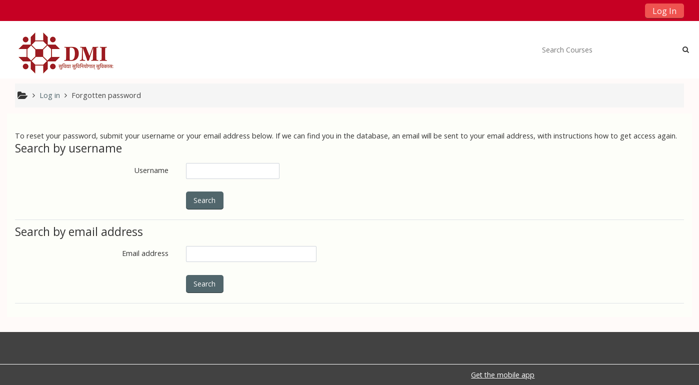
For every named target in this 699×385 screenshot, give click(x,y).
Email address (145, 253)
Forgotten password (106, 95)
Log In (664, 11)
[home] (68, 53)
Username (151, 170)
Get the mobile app (502, 375)
